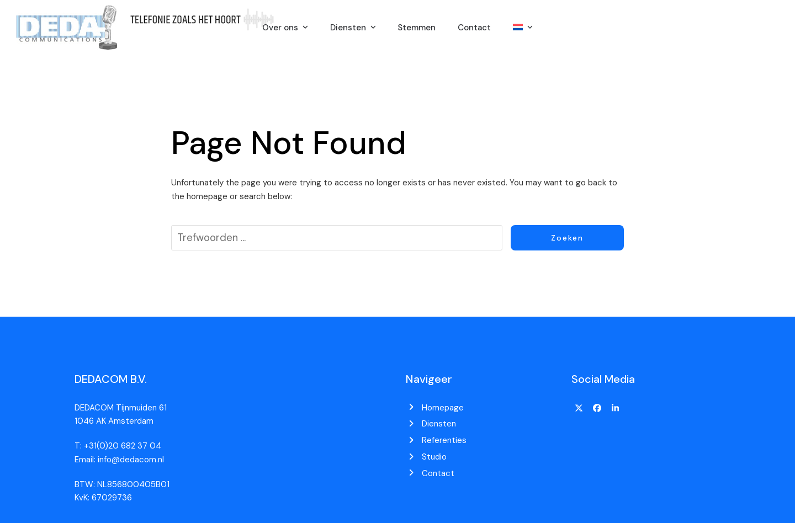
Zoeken (567, 238)
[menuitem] (523, 28)
